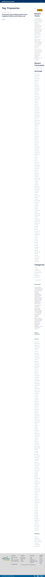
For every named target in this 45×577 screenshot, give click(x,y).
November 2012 (37, 147)
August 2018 (36, 125)
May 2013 (36, 144)
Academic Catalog (14, 557)
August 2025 (36, 80)
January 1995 (36, 258)
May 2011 (36, 158)
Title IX (22, 559)
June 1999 (36, 512)
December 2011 (37, 150)
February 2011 (36, 162)
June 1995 (36, 255)
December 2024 (37, 89)
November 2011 (37, 152)
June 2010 (36, 170)
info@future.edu (33, 564)
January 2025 (36, 88)
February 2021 (36, 382)
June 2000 (36, 240)
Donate (31, 558)
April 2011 (36, 160)
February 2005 (36, 213)
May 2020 (36, 118)
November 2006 (37, 200)
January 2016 (36, 136)
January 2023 (36, 109)
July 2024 (36, 91)
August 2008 (36, 459)
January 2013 (36, 146)
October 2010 (36, 168)
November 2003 (37, 221)
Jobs (12, 558)
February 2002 (36, 231)
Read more (3, 19)
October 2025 (36, 345)
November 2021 (37, 112)
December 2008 (37, 187)
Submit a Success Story (15, 559)
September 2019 (37, 120)
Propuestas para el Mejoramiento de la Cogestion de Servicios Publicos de (14, 15)
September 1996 (37, 252)
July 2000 (36, 239)
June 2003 (36, 224)
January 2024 (36, 94)
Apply (31, 557)
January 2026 (36, 73)
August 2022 (36, 110)
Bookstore (22, 561)
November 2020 (37, 115)
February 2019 (36, 390)
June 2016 (36, 133)
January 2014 (36, 141)
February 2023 (36, 107)
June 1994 (36, 260)
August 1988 (36, 261)
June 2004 (36, 216)
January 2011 (36, 163)
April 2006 (36, 208)
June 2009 (36, 451)
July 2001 (36, 504)
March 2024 (36, 93)
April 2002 (36, 229)
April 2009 (36, 184)
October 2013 (36, 142)
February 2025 (36, 86)
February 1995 (36, 256)
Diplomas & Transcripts (34, 561)
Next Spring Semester (38, 272)
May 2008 (36, 194)
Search (35, 8)
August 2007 (36, 197)
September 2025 (37, 78)
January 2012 (36, 149)
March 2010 (36, 173)
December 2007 (37, 195)
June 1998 (36, 248)
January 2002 (36, 232)
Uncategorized (36, 546)
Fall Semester (36, 538)
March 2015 (36, 406)
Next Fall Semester (37, 270)
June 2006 (36, 205)
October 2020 (36, 117)
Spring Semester (37, 275)
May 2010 (36, 171)
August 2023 (36, 99)
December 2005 (37, 210)
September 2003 (37, 223)
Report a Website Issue (15, 561)
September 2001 (37, 234)
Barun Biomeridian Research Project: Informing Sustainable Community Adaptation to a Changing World (38, 42)
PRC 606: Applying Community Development (37, 46)
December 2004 (37, 215)
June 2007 (36, 199)
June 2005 (36, 211)
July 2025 (36, 81)
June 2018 (36, 128)
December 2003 (37, 488)
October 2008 (36, 189)
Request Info (32, 562)
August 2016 (36, 131)
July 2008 (36, 192)
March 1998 (36, 250)
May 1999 (36, 245)
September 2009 (37, 179)
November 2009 (37, 178)
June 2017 (36, 398)
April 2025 (36, 83)
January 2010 (36, 176)
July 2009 (36, 181)
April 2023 (36, 104)
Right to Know (23, 557)
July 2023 (36, 101)
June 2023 (36, 102)
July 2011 (36, 155)
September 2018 (37, 123)
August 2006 (36, 202)
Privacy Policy (23, 558)
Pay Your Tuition (32, 559)
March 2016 (36, 134)
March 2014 (36, 139)
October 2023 (36, 96)
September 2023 (37, 97)
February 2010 (36, 443)
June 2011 (36, 157)
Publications (9, 12)
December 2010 (37, 165)
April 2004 (36, 218)
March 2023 (36, 374)
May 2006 (36, 207)
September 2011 (37, 154)
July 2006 (36, 203)
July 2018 (36, 126)
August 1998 (36, 247)
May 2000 (36, 242)
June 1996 (36, 253)
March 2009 (36, 186)
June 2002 (36, 226)
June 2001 (36, 237)
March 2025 (36, 85)
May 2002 (36, 496)
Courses (35, 267)
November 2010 (37, 435)
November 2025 (37, 75)
